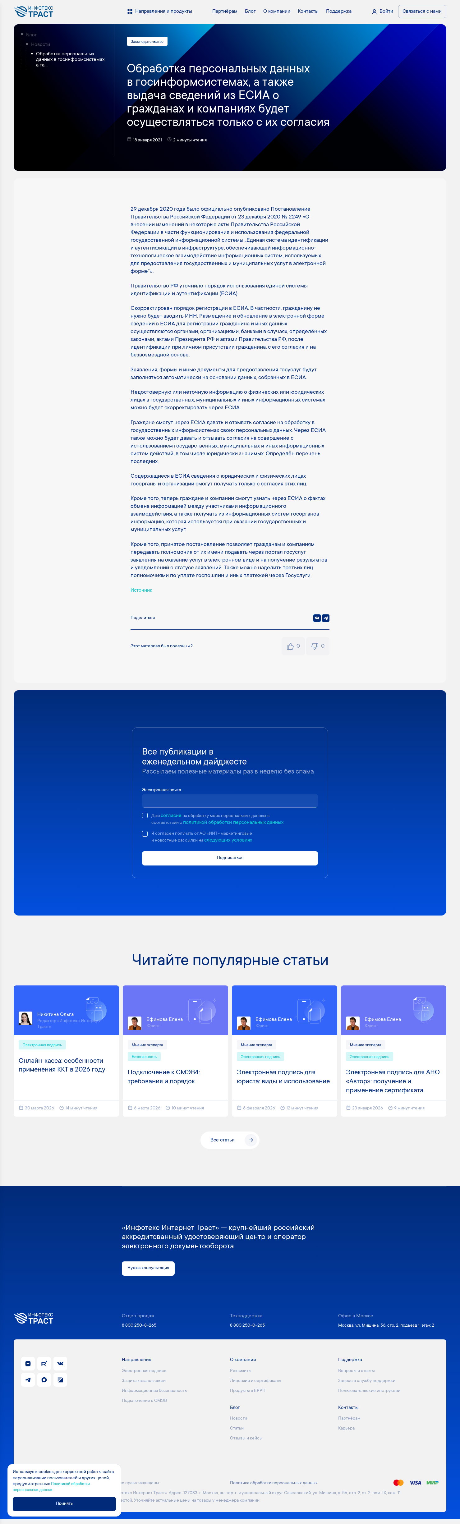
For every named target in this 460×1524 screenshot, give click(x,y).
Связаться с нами (422, 11)
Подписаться (230, 860)
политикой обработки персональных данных (237, 823)
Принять (67, 1504)
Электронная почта (164, 791)
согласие (172, 816)
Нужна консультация (150, 1272)
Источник (143, 591)
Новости (40, 45)
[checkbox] (145, 816)
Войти (386, 11)
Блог (31, 35)
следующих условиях (234, 841)
